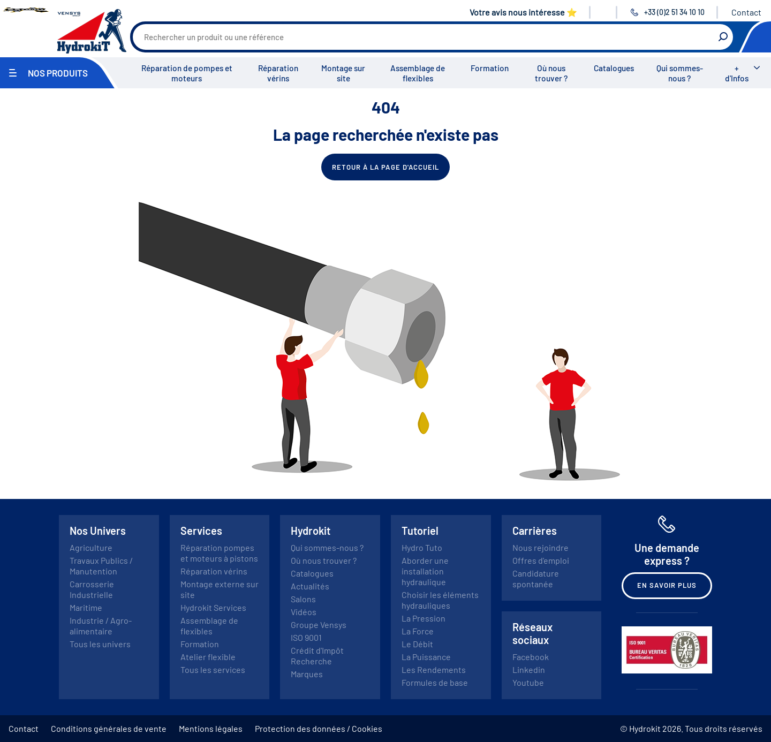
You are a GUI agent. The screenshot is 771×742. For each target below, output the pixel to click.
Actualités (310, 586)
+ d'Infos (737, 73)
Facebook (530, 657)
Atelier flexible (208, 657)
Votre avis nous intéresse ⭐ (523, 12)
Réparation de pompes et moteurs (186, 73)
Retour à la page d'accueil (385, 167)
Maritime (86, 607)
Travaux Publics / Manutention (101, 565)
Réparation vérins (278, 73)
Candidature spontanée (535, 578)
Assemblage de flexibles (417, 73)
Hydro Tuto (422, 547)
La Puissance (426, 657)
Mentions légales (211, 728)
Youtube (528, 682)
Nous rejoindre (540, 547)
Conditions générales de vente (109, 728)
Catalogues (614, 68)
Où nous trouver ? (551, 73)
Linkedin (528, 669)
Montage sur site (343, 73)
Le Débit (417, 644)
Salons (303, 599)
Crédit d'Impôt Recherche (317, 655)
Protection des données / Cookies (318, 728)
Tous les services (212, 669)
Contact (746, 12)
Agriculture (91, 547)
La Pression (423, 618)
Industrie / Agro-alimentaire (101, 625)
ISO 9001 (306, 637)
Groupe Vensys (318, 624)
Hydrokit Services (213, 607)
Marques (307, 674)
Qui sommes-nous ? (679, 73)
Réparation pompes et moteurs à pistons (219, 552)
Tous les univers (100, 644)
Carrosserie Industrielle (92, 589)
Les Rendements (434, 669)
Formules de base (435, 682)
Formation (490, 68)
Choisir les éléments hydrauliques (440, 599)
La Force (418, 631)
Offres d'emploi (540, 560)
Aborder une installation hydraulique (425, 571)
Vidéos (303, 612)
